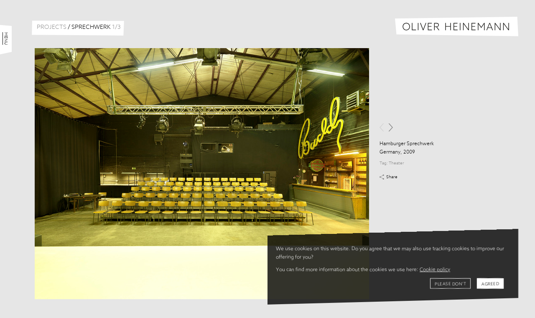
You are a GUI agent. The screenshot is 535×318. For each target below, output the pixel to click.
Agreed (490, 284)
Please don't (450, 284)
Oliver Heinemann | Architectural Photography (456, 26)
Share (391, 177)
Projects (51, 27)
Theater (396, 163)
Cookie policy (435, 269)
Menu (6, 38)
